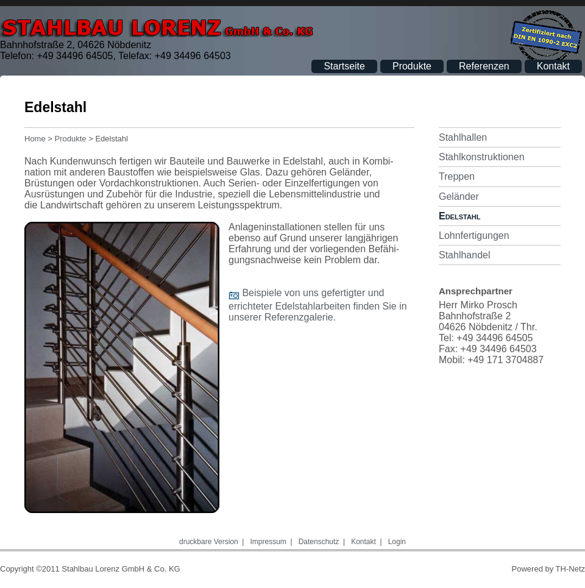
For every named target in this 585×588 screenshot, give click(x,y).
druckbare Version (208, 541)
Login (397, 541)
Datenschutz (319, 541)
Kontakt (553, 66)
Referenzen (484, 66)
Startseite (344, 66)
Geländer (459, 196)
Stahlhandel (465, 255)
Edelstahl (460, 216)
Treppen (457, 176)
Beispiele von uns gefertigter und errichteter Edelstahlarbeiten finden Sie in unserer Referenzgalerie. (318, 305)
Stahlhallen (463, 137)
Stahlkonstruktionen (482, 157)
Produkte (411, 66)
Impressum (268, 541)
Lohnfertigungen (474, 235)
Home (35, 138)
